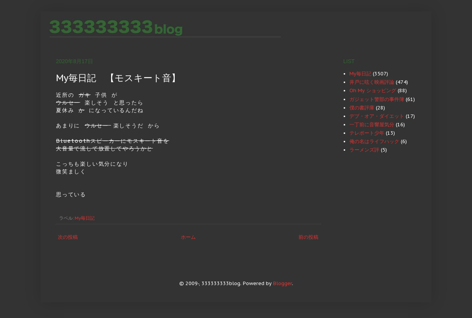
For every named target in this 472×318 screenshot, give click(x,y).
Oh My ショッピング (372, 90)
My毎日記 (85, 218)
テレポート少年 (366, 133)
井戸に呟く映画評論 (371, 82)
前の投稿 (308, 237)
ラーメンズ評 (364, 150)
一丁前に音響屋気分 (371, 124)
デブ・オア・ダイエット (376, 116)
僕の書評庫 (361, 107)
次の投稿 (68, 237)
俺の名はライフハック (374, 141)
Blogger (282, 283)
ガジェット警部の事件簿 (376, 99)
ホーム (188, 237)
